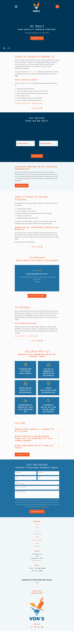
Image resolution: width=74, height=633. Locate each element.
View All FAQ (22, 455)
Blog (37, 544)
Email (39, 478)
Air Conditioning (37, 535)
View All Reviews (37, 296)
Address (17, 483)
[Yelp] (39, 628)
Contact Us (37, 38)
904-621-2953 (37, 594)
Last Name (40, 473)
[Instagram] (35, 628)
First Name (17, 473)
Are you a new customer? (21, 487)
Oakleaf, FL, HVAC (32, 71)
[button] (8, 48)
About (37, 528)
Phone (16, 478)
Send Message (37, 512)
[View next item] (38, 151)
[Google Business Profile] (42, 628)
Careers (37, 531)
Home (37, 525)
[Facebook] (32, 628)
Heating (37, 538)
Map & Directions (37, 561)
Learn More (22, 186)
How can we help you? (20, 492)
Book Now (37, 156)
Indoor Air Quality (37, 541)
